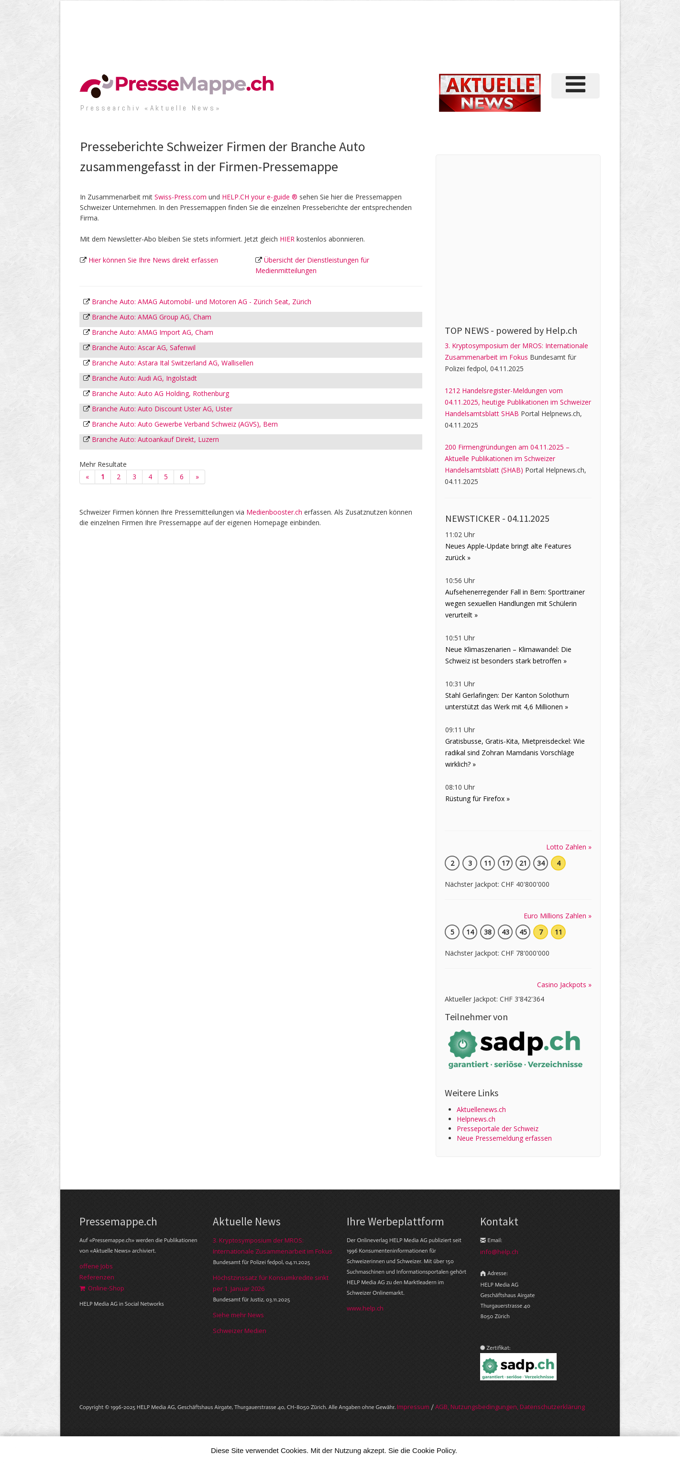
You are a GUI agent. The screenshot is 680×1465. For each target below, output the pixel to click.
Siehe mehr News (238, 1315)
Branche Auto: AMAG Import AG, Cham (152, 332)
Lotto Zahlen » (569, 846)
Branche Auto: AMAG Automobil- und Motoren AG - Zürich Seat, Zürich (201, 301)
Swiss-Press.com (180, 196)
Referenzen (96, 1277)
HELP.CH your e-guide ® (259, 196)
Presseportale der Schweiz (497, 1128)
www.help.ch (365, 1308)
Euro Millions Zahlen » (558, 915)
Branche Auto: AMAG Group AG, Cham (151, 316)
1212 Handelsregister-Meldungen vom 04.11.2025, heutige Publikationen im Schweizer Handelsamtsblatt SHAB (518, 402)
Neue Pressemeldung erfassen (504, 1138)
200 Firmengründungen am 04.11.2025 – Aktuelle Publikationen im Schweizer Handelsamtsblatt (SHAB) (507, 458)
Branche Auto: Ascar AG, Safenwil (144, 347)
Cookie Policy (433, 1450)
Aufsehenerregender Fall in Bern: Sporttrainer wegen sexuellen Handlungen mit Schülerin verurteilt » (515, 603)
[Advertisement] (440, 35)
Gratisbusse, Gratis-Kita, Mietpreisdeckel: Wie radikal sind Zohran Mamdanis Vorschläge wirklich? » (515, 753)
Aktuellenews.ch (481, 1109)
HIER (287, 238)
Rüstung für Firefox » (477, 798)
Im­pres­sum (413, 1406)
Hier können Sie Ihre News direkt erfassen (153, 259)
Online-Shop (101, 1288)
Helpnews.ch (476, 1119)
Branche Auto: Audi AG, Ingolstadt (144, 378)
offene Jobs (96, 1266)
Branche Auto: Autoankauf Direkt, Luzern (155, 439)
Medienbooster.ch (274, 512)
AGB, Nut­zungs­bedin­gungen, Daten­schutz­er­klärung (510, 1406)
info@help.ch (499, 1251)
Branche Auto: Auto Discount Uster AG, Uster (162, 408)
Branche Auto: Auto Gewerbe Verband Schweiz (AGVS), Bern (185, 424)
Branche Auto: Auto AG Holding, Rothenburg (160, 393)
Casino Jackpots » (564, 984)
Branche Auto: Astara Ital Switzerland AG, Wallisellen (172, 362)
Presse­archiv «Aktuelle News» (150, 108)
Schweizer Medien (239, 1330)
